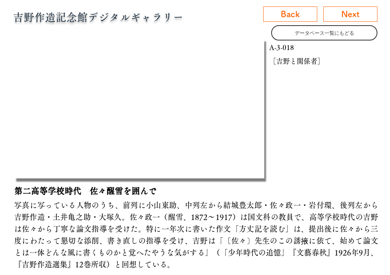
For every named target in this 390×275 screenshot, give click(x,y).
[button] (139, 108)
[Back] (290, 14)
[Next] (350, 14)
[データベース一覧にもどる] (324, 32)
